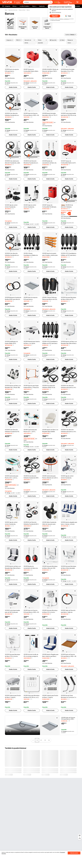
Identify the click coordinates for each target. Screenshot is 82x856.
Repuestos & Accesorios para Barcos (10, 27)
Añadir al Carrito (13, 87)
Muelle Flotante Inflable (23, 27)
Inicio (6, 10)
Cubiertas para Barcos (47, 27)
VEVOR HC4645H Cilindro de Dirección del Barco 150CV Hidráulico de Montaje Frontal (50, 71)
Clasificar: (67, 34)
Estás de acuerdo (74, 853)
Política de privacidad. (55, 20)
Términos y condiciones (64, 19)
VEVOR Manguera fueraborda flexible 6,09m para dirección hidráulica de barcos (13, 299)
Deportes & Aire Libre (13, 10)
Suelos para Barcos (35, 27)
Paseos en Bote (22, 10)
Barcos (28, 10)
